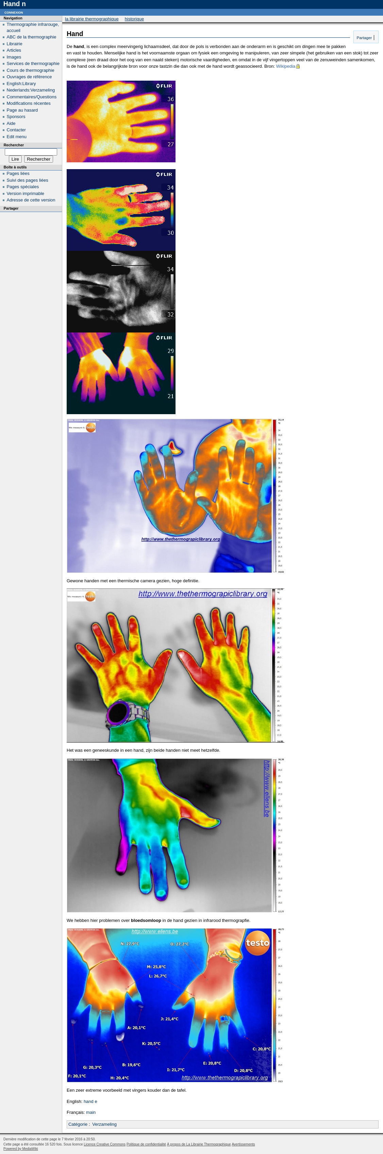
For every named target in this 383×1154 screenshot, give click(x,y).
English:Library (21, 83)
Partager (363, 37)
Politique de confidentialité (146, 1144)
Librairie (14, 43)
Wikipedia (285, 66)
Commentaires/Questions (32, 96)
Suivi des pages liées (27, 180)
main (91, 1112)
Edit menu (17, 136)
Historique (134, 18)
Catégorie (77, 1124)
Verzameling (104, 1124)
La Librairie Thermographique (92, 18)
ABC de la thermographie (31, 36)
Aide (11, 123)
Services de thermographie (33, 63)
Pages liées (18, 173)
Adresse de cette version (31, 199)
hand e (90, 1101)
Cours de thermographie (30, 70)
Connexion (13, 12)
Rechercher (14, 145)
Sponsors (16, 116)
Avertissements (243, 1144)
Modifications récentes (29, 103)
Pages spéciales (23, 186)
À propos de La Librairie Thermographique (199, 1144)
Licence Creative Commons (105, 1144)
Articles (14, 50)
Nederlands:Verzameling (31, 90)
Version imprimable (26, 193)
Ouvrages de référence (29, 76)
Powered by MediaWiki (20, 1149)
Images (14, 57)
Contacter (16, 129)
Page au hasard (22, 110)
